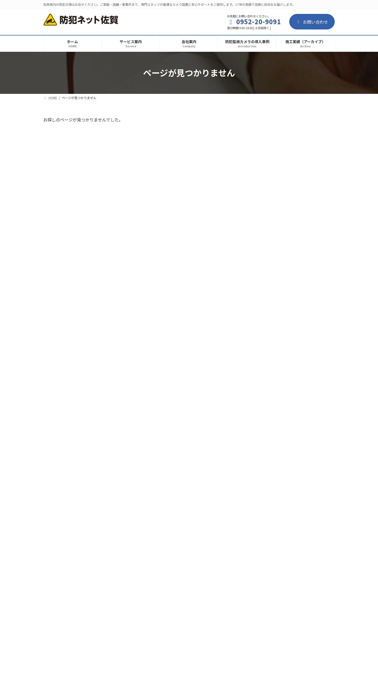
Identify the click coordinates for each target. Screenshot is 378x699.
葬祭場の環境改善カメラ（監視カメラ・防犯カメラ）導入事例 (294, 319)
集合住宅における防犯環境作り (283, 157)
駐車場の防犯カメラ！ (275, 343)
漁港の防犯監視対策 (273, 178)
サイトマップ (109, 618)
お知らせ (286, 235)
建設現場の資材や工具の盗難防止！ (287, 199)
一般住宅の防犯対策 (273, 241)
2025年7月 (266, 381)
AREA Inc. (197, 690)
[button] (189, 588)
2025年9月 (266, 370)
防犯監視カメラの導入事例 (297, 130)
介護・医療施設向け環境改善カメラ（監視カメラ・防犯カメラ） (294, 265)
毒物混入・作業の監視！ (277, 220)
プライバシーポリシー (67, 618)
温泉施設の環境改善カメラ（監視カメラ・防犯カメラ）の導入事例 (294, 292)
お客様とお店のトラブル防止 (281, 136)
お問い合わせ (312, 22)
